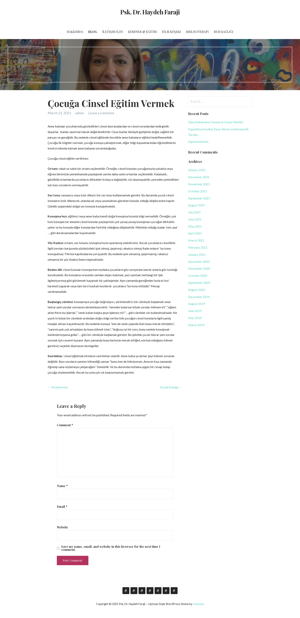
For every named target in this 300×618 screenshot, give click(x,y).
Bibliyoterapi (197, 32)
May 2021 (195, 226)
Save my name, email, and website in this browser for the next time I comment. (110, 548)
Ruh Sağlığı (223, 32)
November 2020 (199, 268)
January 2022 (197, 170)
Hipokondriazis (198, 141)
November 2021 (199, 184)
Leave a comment (101, 113)
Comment (65, 425)
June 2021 (194, 219)
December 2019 (199, 297)
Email (62, 507)
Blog (92, 32)
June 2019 (194, 311)
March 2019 (196, 325)
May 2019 (195, 318)
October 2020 (197, 275)
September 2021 (199, 198)
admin (79, 113)
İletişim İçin (112, 32)
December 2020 (199, 261)
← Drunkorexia (58, 387)
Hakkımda (75, 32)
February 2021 (197, 247)
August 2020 (196, 289)
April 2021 (195, 233)
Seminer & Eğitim (142, 32)
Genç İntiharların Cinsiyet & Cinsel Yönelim (215, 122)
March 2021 (196, 240)
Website (62, 527)
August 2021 (196, 205)
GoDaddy (198, 604)
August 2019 (196, 303)
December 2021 (199, 177)
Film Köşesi (171, 32)
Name (62, 486)
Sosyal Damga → (171, 387)
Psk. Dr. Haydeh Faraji (150, 12)
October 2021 (197, 191)
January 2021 (197, 254)
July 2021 (194, 212)
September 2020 (199, 282)
